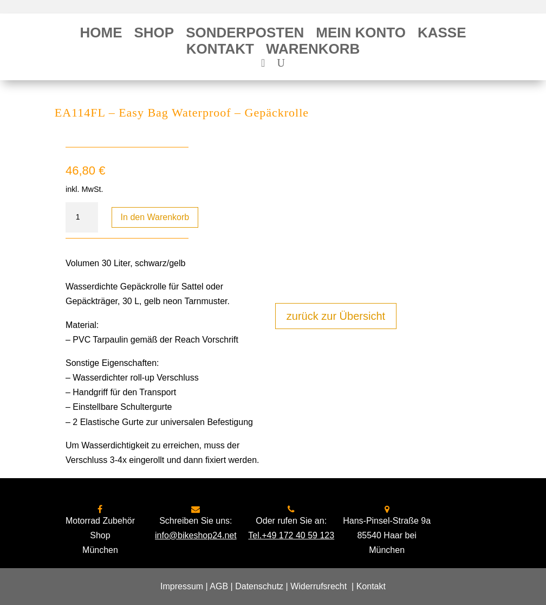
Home (101, 35)
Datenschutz (259, 586)
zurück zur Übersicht (336, 316)
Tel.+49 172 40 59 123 (291, 535)
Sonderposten (245, 35)
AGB (219, 586)
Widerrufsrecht (318, 586)
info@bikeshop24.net (196, 535)
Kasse (442, 35)
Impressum (181, 586)
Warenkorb (313, 51)
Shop (154, 35)
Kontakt (220, 51)
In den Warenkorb (155, 217)
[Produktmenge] (82, 217)
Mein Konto (361, 35)
